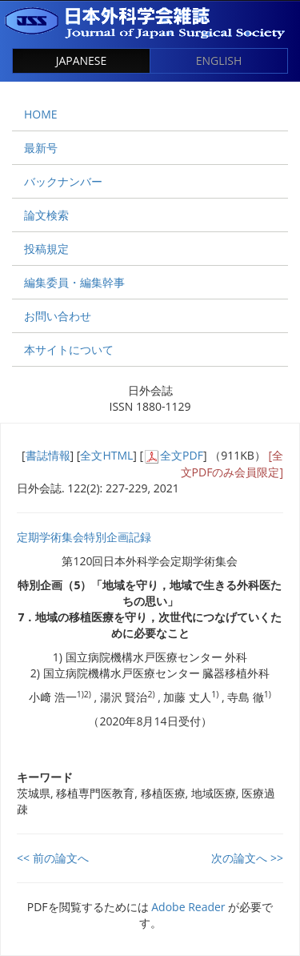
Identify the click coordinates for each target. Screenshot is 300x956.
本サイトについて (69, 349)
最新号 (41, 147)
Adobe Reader (188, 906)
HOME (41, 114)
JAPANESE (81, 60)
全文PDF (181, 455)
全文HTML (106, 455)
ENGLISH (219, 60)
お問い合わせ (57, 315)
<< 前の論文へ (53, 858)
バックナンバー (63, 181)
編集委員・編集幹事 (74, 282)
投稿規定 (46, 248)
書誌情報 (48, 455)
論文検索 (46, 215)
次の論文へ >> (247, 858)
